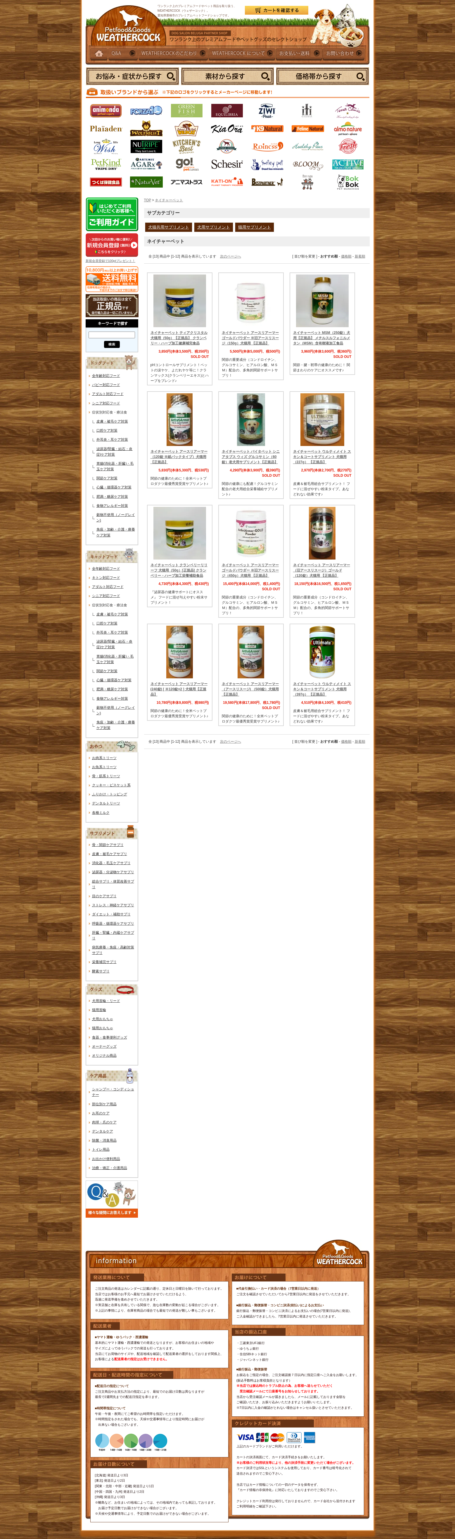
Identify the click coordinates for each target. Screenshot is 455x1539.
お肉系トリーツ (104, 758)
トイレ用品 (101, 1149)
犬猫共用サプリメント (168, 227)
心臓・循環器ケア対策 (114, 487)
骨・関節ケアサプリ (108, 845)
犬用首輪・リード (106, 1001)
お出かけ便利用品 (106, 1159)
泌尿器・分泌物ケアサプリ (113, 872)
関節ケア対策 (106, 478)
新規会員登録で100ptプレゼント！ (111, 260)
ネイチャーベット (169, 200)
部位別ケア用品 (104, 1104)
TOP (147, 200)
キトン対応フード (106, 578)
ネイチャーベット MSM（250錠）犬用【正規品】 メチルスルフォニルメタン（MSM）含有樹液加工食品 (321, 338)
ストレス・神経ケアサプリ (113, 905)
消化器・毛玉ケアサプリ (111, 863)
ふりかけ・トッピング (109, 794)
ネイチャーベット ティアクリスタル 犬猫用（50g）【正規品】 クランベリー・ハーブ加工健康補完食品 (178, 338)
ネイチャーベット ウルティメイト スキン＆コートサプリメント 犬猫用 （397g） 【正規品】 (322, 689)
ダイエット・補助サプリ (111, 914)
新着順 (360, 256)
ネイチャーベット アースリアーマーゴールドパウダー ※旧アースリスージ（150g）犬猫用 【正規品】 (250, 338)
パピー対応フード (106, 385)
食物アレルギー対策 (112, 506)
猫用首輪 (99, 1010)
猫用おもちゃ (102, 1028)
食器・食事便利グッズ (109, 1037)
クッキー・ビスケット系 (111, 785)
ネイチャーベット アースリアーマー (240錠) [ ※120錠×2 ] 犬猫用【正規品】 (178, 689)
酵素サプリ (101, 971)
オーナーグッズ (104, 1046)
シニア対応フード (106, 403)
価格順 (346, 256)
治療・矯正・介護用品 (109, 1168)
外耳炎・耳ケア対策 (112, 439)
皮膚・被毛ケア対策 (112, 421)
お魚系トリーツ (104, 767)
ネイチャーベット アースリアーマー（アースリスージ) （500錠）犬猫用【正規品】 (250, 689)
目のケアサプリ (104, 896)
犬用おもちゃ (102, 1019)
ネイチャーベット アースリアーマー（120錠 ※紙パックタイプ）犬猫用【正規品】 (178, 456)
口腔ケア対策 (106, 430)
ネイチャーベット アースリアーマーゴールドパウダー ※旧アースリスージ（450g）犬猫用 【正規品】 (250, 570)
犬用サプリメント (213, 227)
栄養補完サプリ (104, 962)
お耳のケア (101, 1113)
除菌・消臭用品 (104, 1140)
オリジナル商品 (104, 1056)
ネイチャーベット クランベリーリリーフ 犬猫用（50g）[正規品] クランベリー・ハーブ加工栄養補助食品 (178, 570)
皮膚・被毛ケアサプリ (109, 854)
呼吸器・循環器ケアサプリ (113, 924)
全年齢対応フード (106, 376)
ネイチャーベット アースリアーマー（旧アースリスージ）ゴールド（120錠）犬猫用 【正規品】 (321, 570)
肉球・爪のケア (104, 1122)
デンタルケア (102, 1131)
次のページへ (230, 256)
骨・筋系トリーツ (106, 776)
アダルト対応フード (108, 394)
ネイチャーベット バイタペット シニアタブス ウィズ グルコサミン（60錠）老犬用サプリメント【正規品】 (251, 456)
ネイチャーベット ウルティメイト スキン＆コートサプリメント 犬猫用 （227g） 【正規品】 (322, 456)
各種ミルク (101, 813)
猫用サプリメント (254, 227)
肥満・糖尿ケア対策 (112, 497)
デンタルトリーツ (106, 803)
